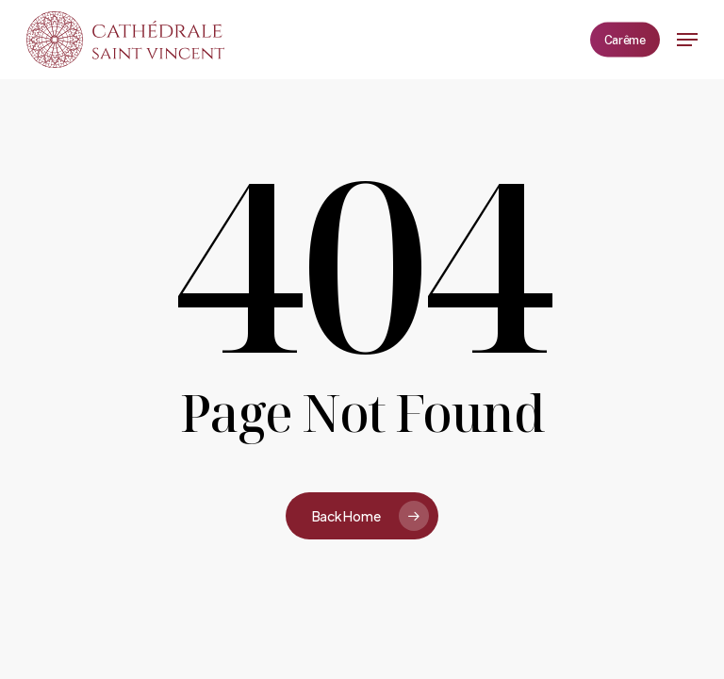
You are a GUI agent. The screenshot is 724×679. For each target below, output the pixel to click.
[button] (687, 39)
